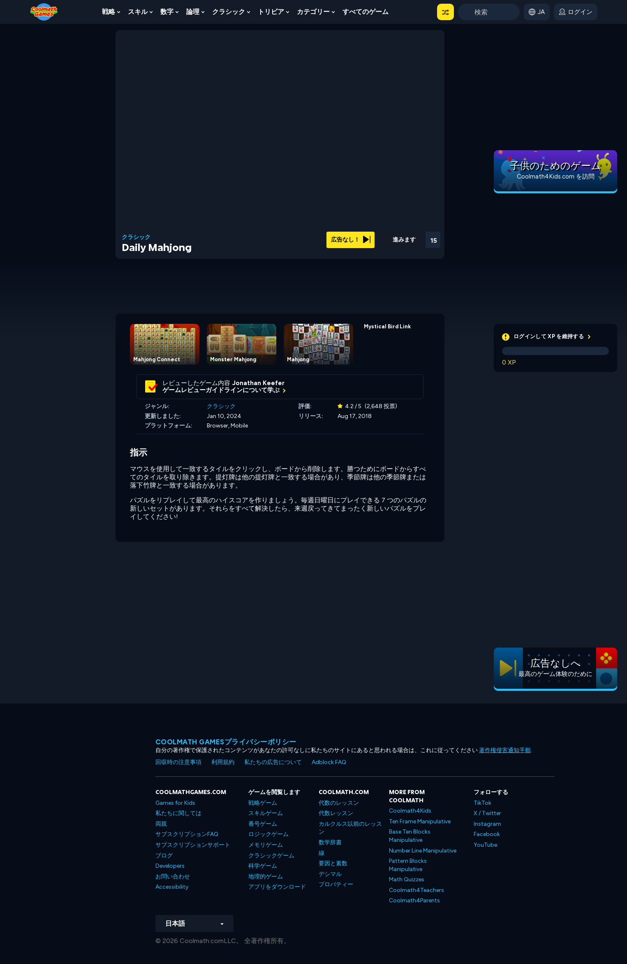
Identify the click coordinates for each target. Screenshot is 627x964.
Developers (170, 865)
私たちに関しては (178, 813)
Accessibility (171, 886)
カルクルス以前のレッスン (350, 828)
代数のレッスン (339, 802)
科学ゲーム (262, 865)
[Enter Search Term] (489, 12)
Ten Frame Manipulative (420, 821)
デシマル (330, 874)
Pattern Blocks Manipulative (408, 865)
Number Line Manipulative (422, 850)
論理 (192, 12)
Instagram (487, 823)
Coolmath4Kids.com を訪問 (556, 176)
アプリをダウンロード (277, 886)
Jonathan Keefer (258, 383)
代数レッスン (336, 813)
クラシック (228, 12)
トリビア (271, 12)
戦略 (108, 12)
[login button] (575, 12)
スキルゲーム (265, 813)
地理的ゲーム (265, 876)
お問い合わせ (172, 876)
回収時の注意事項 (178, 762)
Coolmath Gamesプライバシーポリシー (225, 742)
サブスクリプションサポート (192, 844)
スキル (138, 12)
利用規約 (222, 762)
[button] (445, 12)
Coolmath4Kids (410, 810)
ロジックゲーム (268, 834)
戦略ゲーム (262, 802)
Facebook (487, 834)
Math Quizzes (406, 879)
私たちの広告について (273, 762)
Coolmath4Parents (414, 900)
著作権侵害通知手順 (505, 750)
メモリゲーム (265, 844)
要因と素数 (333, 863)
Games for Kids (175, 802)
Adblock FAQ (329, 762)
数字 (167, 12)
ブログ (164, 855)
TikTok (482, 802)
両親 (161, 823)
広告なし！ (350, 240)
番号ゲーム (262, 823)
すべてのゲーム (365, 12)
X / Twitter (487, 813)
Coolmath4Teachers (416, 890)
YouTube (485, 844)
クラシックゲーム (271, 855)
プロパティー (336, 884)
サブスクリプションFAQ (186, 834)
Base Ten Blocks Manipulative (409, 835)
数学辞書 (330, 842)
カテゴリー (313, 12)
